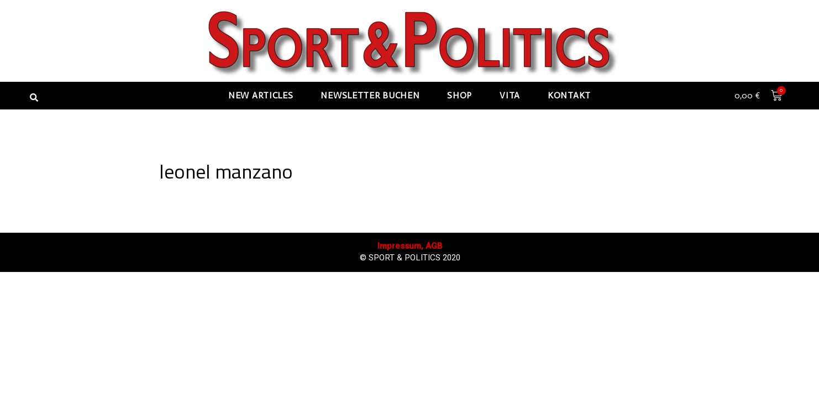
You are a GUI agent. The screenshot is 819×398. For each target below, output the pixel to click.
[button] (33, 97)
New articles (260, 95)
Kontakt (569, 95)
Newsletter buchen (370, 95)
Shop (459, 95)
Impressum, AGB (410, 371)
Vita (510, 95)
